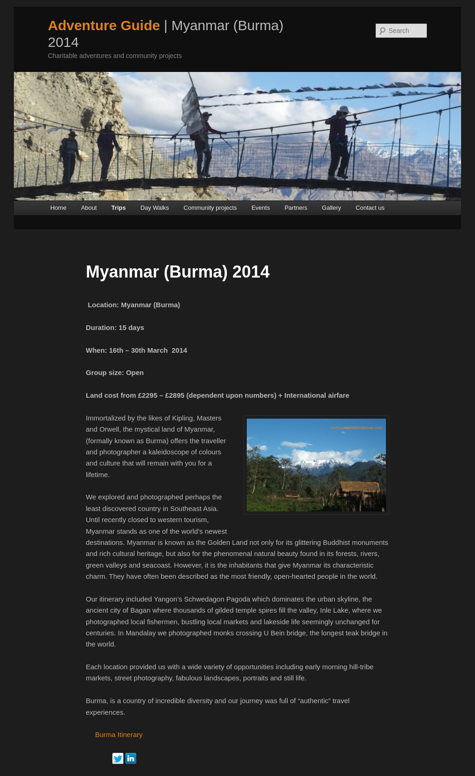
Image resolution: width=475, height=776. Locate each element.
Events (260, 207)
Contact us (370, 207)
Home (58, 207)
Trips (118, 207)
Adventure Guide (104, 25)
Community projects (210, 207)
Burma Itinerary (119, 734)
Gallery (331, 207)
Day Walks (155, 207)
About (89, 207)
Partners (295, 207)
